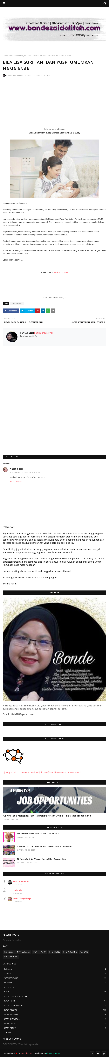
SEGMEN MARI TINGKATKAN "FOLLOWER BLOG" (38, 833)
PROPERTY (55, 982)
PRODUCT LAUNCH (55, 978)
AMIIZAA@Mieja (22, 898)
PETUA (43, 952)
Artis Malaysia (20, 56)
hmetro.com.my (61, 272)
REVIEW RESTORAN (55, 1014)
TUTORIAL (55, 1032)
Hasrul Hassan (21, 881)
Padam (19, 481)
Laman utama (8, 56)
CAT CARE (84, 952)
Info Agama (8, 952)
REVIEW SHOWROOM (55, 1019)
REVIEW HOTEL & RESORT (55, 1005)
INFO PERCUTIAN (10, 956)
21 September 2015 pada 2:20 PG (26, 472)
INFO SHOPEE (54, 952)
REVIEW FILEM (55, 991)
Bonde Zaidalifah (14, 75)
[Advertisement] (54, 101)
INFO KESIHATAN (23, 952)
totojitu (17, 890)
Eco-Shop (55, 973)
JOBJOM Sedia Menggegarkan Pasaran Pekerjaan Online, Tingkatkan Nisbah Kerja (47, 815)
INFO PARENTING (70, 952)
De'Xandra (55, 969)
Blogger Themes (53, 1053)
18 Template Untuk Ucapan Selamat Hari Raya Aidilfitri (41, 859)
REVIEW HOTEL (55, 1000)
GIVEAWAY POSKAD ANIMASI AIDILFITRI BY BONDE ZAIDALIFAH (44, 846)
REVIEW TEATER (55, 1023)
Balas (12, 481)
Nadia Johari (16, 468)
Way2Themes (26, 1053)
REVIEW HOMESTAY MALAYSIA (55, 996)
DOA (35, 952)
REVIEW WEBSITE (55, 1028)
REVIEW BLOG (55, 987)
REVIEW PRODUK (55, 1010)
